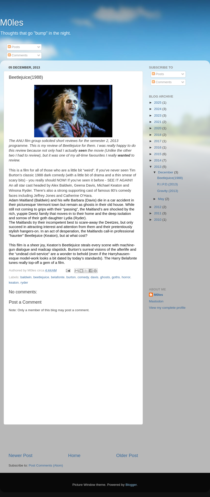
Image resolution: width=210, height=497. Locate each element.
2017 (158, 141)
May (161, 199)
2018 (158, 135)
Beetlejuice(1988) (170, 178)
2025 (158, 102)
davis (94, 277)
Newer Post (20, 455)
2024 (158, 109)
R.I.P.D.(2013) (167, 184)
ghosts (105, 277)
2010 (158, 219)
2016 (158, 147)
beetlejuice (41, 277)
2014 (158, 160)
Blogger (131, 485)
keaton (14, 282)
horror (126, 277)
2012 (158, 207)
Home (74, 455)
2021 (158, 122)
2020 (158, 128)
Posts (14, 47)
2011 (158, 213)
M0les (11, 23)
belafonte (58, 277)
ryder (24, 282)
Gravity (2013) (167, 191)
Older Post (127, 455)
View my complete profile (167, 307)
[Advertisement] (73, 438)
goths (116, 277)
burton (71, 277)
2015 (158, 154)
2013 (158, 167)
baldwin (26, 277)
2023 (158, 115)
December (166, 172)
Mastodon (156, 301)
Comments (18, 55)
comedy (83, 277)
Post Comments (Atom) (46, 465)
